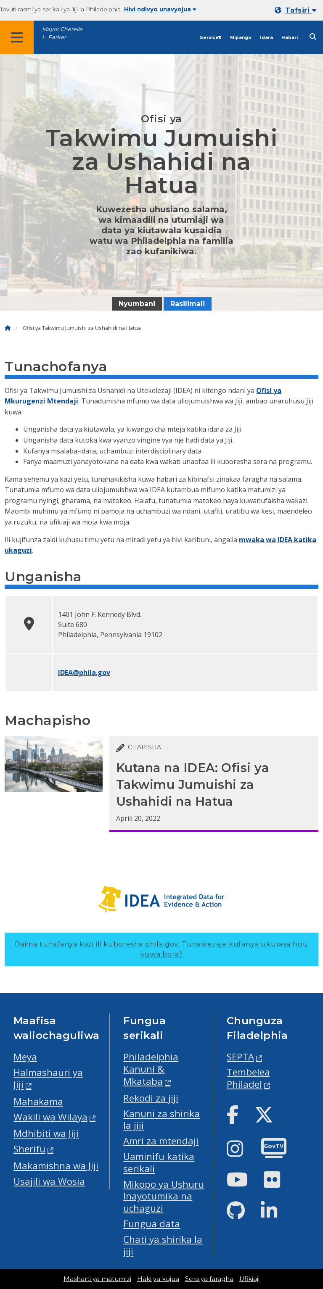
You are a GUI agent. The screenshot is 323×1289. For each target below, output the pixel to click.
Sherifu (29, 1148)
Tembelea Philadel (248, 1078)
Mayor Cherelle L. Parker (62, 33)
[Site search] (313, 36)
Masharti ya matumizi (97, 1279)
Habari (289, 37)
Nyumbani (137, 304)
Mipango (241, 37)
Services (211, 37)
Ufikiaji (249, 1279)
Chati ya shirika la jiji (162, 1245)
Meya (25, 1056)
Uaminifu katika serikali (158, 1162)
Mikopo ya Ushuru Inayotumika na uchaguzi (163, 1196)
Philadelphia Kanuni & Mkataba (150, 1069)
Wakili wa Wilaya (50, 1116)
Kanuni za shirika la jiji (161, 1119)
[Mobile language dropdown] (297, 10)
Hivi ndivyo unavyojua (160, 9)
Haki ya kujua (158, 1279)
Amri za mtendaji (161, 1140)
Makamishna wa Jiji (55, 1165)
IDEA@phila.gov (84, 672)
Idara (266, 37)
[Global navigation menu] (17, 37)
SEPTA (240, 1056)
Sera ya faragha (209, 1279)
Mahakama (38, 1101)
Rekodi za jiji (150, 1097)
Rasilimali (187, 304)
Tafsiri (300, 10)
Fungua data (151, 1223)
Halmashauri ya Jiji (48, 1078)
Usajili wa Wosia (49, 1181)
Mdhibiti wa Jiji (46, 1133)
